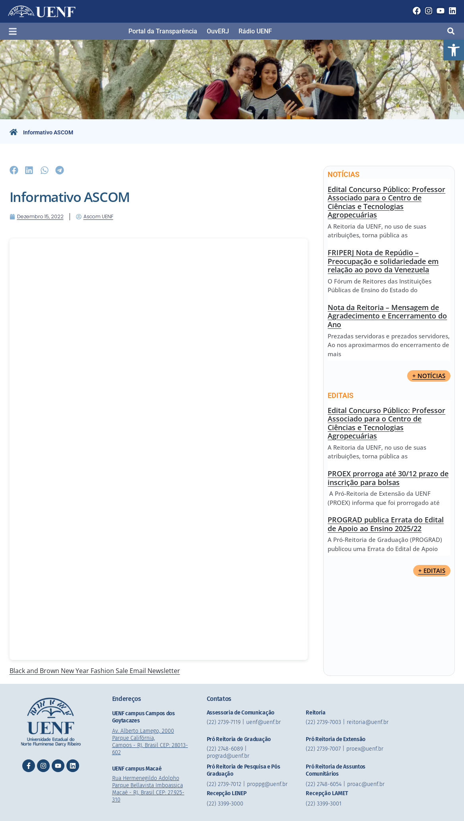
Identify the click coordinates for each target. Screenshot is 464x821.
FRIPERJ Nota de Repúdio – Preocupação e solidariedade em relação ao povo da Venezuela (383, 261)
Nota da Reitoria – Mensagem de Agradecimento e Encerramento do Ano (387, 316)
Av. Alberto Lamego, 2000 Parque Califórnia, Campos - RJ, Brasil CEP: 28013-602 (151, 741)
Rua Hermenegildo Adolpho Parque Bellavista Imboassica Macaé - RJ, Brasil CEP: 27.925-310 (149, 788)
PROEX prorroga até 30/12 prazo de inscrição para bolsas (388, 478)
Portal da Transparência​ (162, 31)
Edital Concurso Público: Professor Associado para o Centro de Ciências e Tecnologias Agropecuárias (386, 202)
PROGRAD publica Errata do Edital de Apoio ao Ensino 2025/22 (386, 524)
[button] (453, 50)
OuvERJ (218, 31)
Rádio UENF (255, 31)
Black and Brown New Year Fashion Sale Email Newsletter (95, 670)
